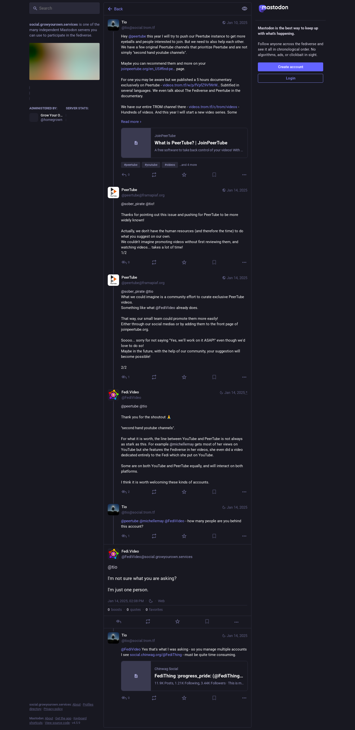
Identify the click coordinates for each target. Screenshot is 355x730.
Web (161, 601)
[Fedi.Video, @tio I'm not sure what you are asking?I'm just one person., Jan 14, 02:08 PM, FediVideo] (177, 586)
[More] (244, 175)
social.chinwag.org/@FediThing (156, 655)
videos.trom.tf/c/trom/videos (213, 107)
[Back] (171, 9)
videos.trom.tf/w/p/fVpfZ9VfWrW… (191, 85)
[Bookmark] (214, 175)
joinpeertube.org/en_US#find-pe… (148, 69)
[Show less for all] (244, 9)
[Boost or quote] (154, 175)
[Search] (64, 8)
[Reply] (126, 175)
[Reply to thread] (126, 262)
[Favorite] (184, 175)
